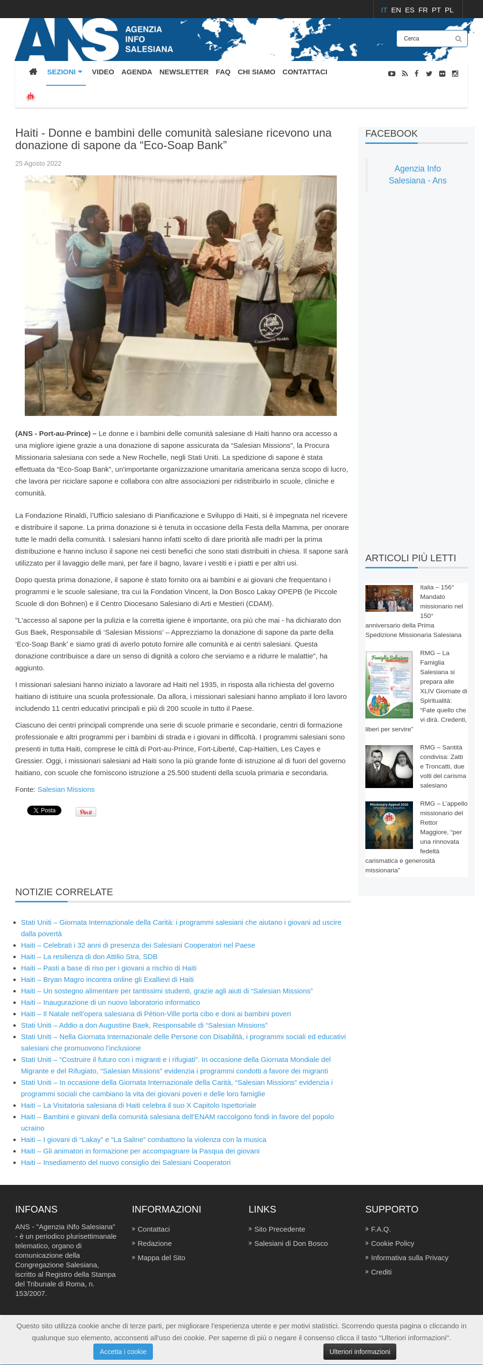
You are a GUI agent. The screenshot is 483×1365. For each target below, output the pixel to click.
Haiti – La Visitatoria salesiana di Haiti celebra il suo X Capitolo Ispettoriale (138, 1105)
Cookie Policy (392, 1243)
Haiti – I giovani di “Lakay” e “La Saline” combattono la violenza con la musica (143, 1139)
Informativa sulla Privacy (410, 1258)
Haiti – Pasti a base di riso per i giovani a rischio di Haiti (109, 968)
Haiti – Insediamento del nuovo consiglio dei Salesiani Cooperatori (126, 1162)
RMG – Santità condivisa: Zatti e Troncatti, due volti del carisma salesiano (443, 766)
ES (410, 10)
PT (437, 10)
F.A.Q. (381, 1229)
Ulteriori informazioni (360, 1351)
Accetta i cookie (123, 1351)
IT (385, 10)
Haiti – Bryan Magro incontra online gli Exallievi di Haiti (107, 979)
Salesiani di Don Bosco (291, 1243)
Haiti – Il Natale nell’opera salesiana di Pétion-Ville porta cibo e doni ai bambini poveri (156, 1014)
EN (397, 10)
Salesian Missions (67, 789)
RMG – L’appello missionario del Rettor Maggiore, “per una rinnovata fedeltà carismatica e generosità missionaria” (416, 837)
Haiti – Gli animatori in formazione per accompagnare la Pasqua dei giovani (140, 1151)
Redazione (155, 1243)
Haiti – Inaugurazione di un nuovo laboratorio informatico (110, 1002)
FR (424, 10)
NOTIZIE (455, 121)
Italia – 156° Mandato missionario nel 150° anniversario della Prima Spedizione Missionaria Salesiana (414, 611)
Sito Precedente (279, 1229)
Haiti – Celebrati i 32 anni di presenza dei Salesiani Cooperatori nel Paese (138, 945)
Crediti (381, 1272)
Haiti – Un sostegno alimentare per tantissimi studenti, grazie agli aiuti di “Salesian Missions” (167, 991)
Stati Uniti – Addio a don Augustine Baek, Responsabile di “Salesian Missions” (144, 1025)
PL (449, 10)
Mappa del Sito (161, 1258)
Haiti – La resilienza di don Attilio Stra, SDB (89, 956)
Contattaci (154, 1229)
